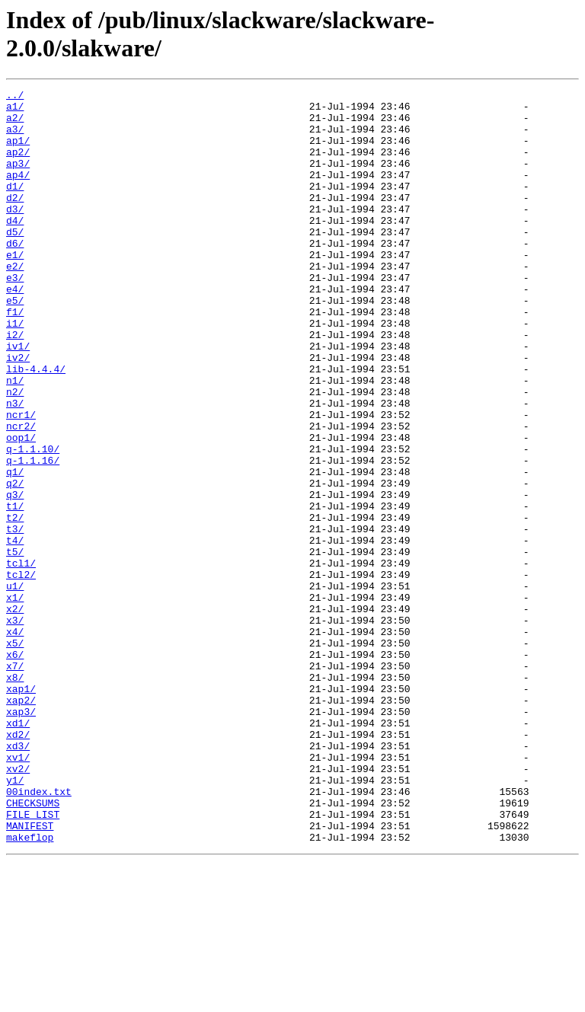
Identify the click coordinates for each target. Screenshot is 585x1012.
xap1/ (21, 809)
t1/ (15, 590)
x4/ (15, 741)
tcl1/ (21, 659)
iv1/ (18, 398)
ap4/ (18, 193)
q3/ (15, 576)
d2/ (15, 220)
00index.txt (39, 933)
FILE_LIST (32, 960)
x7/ (15, 782)
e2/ (15, 302)
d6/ (15, 275)
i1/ (15, 371)
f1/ (15, 357)
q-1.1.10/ (32, 521)
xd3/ (18, 878)
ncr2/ (21, 494)
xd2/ (18, 864)
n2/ (15, 453)
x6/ (15, 768)
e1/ (15, 288)
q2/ (15, 563)
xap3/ (21, 837)
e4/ (15, 330)
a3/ (15, 138)
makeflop (29, 987)
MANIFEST (29, 974)
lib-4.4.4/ (36, 426)
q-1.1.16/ (32, 535)
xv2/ (18, 905)
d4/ (15, 247)
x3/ (15, 727)
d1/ (15, 206)
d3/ (15, 234)
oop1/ (21, 508)
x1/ (15, 700)
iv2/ (18, 412)
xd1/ (18, 850)
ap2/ (18, 165)
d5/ (15, 261)
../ (15, 97)
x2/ (15, 713)
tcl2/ (21, 672)
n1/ (15, 439)
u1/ (15, 686)
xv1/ (18, 892)
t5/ (15, 645)
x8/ (15, 796)
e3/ (15, 316)
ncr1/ (21, 480)
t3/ (15, 617)
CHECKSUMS (32, 946)
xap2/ (21, 823)
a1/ (15, 110)
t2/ (15, 604)
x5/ (15, 754)
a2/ (15, 124)
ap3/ (18, 179)
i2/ (15, 384)
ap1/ (18, 151)
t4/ (15, 631)
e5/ (15, 343)
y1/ (15, 919)
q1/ (15, 549)
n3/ (15, 467)
